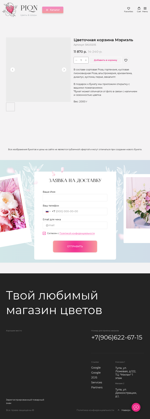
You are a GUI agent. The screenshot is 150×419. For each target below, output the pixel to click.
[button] (128, 10)
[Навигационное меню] (145, 10)
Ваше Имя (49, 191)
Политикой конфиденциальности (77, 233)
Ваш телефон (51, 205)
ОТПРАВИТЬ (75, 246)
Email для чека (52, 219)
